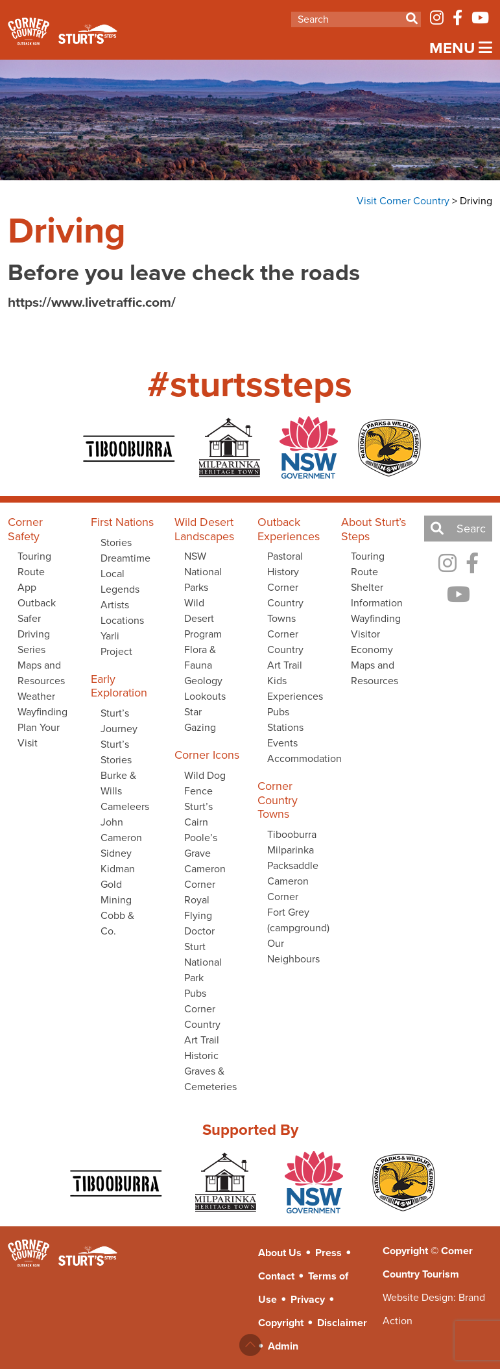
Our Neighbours (293, 951)
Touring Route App (34, 572)
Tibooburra (291, 834)
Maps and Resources (41, 673)
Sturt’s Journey (119, 721)
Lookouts (205, 696)
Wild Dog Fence (205, 783)
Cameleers (125, 806)
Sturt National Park (203, 962)
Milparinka (290, 849)
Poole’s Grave (200, 845)
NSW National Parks (203, 572)
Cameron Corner (205, 876)
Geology (203, 680)
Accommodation (296, 758)
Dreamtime (125, 558)
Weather (36, 696)
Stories (116, 542)
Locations (122, 620)
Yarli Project (116, 643)
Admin (283, 1346)
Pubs (195, 993)
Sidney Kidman (118, 861)
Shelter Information (377, 595)
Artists (115, 604)
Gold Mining (116, 892)
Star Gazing (200, 719)
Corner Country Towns (285, 603)
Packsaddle (292, 865)
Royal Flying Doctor (199, 915)
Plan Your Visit (39, 735)
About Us (280, 1252)
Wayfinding (42, 711)
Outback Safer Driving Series (37, 626)
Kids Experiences (295, 688)
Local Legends (120, 581)
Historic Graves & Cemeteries (210, 1071)
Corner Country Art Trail (202, 1024)
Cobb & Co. (117, 923)
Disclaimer (342, 1322)
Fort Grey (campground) (296, 920)
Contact (276, 1275)
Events (282, 742)
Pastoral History (285, 564)
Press (328, 1252)
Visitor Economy (372, 641)
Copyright (281, 1322)
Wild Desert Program (203, 618)
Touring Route (368, 564)
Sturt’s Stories (116, 752)
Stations (285, 727)
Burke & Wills (118, 783)
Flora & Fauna (200, 657)
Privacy (308, 1299)
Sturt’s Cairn (198, 814)
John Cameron (121, 830)
